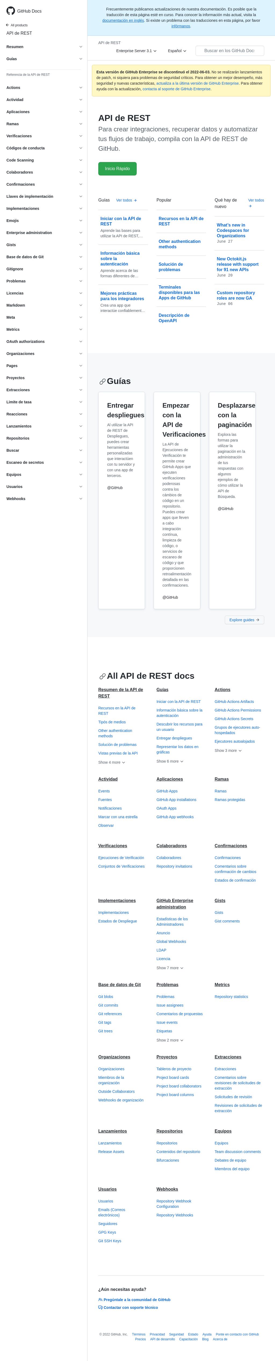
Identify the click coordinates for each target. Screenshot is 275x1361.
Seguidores (107, 1224)
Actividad (108, 779)
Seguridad (176, 1334)
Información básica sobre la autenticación (179, 713)
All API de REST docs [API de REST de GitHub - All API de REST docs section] (146, 676)
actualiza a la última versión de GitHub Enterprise (197, 83)
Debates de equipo (230, 1160)
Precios (140, 1339)
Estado (193, 1334)
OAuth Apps (167, 808)
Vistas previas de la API (118, 753)
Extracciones (228, 1057)
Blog (205, 1339)
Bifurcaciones (168, 1160)
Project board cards (173, 1077)
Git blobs (105, 996)
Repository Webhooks (175, 1215)
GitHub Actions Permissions (238, 710)
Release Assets (111, 1152)
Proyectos (167, 1057)
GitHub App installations (177, 800)
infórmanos (180, 26)
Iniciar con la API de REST (179, 701)
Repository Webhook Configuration (174, 1204)
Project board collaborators (179, 1086)
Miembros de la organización (111, 1080)
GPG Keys (107, 1232)
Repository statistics (231, 996)
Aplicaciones (170, 779)
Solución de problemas (117, 744)
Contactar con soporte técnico (128, 1307)
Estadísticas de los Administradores (172, 922)
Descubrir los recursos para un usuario (179, 727)
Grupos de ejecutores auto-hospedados (237, 730)
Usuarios (107, 1189)
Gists (220, 900)
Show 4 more (112, 762)
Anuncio (163, 933)
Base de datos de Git (119, 984)
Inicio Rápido (117, 168)
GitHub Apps (167, 791)
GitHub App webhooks (175, 817)
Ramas (222, 779)
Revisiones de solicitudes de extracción (238, 1108)
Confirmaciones (231, 845)
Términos (139, 1334)
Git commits (108, 1005)
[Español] (177, 51)
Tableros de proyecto (174, 1069)
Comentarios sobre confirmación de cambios (235, 869)
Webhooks (167, 1189)
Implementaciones (117, 900)
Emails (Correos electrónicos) (111, 1212)
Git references (110, 1014)
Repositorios (170, 1131)
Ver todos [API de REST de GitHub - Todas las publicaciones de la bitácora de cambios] (256, 203)
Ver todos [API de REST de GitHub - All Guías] (126, 200)
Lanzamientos (112, 1131)
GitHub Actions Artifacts (234, 701)
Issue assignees (170, 1005)
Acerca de (220, 1339)
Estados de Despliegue (117, 921)
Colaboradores (172, 845)
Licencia (163, 959)
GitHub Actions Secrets (234, 719)
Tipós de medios (112, 722)
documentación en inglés (123, 20)
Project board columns (175, 1095)
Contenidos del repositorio (178, 1152)
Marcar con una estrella (118, 817)
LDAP (162, 950)
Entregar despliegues (174, 738)
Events (104, 791)
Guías (162, 689)
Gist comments (227, 921)
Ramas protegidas (230, 800)
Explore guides (244, 620)
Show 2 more (170, 1040)
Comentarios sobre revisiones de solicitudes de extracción (237, 1082)
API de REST (19, 33)
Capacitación (188, 1339)
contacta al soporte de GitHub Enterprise (177, 89)
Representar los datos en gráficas (177, 749)
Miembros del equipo (232, 1169)
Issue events (167, 1022)
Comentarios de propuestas (180, 1014)
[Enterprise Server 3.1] (136, 51)
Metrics (222, 984)
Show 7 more (170, 968)
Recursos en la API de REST (117, 711)
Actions (222, 689)
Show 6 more (170, 761)
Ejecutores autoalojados (235, 741)
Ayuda (207, 1334)
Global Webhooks (171, 941)
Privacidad (157, 1334)
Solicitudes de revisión (233, 1097)
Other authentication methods (115, 733)
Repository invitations (174, 866)
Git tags (104, 1022)
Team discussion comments (238, 1152)
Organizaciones (114, 1057)
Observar (106, 825)
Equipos (223, 1131)
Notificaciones (110, 808)
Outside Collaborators (116, 1091)
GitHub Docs (29, 11)
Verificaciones (112, 845)
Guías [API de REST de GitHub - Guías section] (115, 381)
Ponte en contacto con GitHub (237, 1334)
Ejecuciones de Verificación (121, 858)
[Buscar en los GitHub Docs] (230, 51)
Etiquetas (164, 1031)
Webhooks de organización (121, 1100)
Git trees (105, 1031)
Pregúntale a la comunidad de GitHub (134, 1300)
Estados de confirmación (235, 880)
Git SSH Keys (109, 1241)
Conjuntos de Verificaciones (121, 866)
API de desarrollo (162, 1339)
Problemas (168, 984)
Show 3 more (228, 750)
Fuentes (105, 800)
